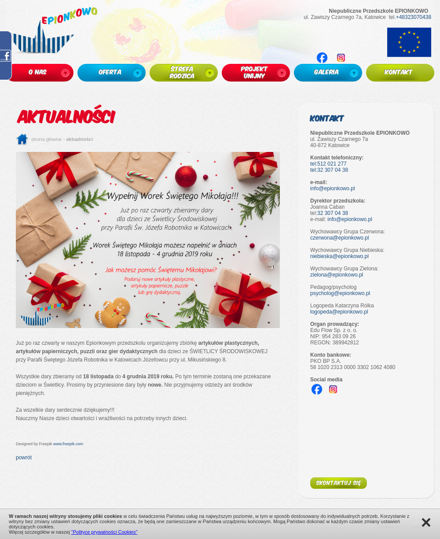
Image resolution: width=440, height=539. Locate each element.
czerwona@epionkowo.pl (339, 238)
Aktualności (79, 139)
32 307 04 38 (332, 213)
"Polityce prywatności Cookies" (104, 532)
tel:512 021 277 (328, 164)
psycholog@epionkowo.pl (340, 293)
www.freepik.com (68, 444)
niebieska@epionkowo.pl (339, 256)
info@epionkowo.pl (332, 188)
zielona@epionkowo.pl (336, 275)
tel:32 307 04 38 (329, 170)
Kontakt (327, 118)
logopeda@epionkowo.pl (339, 312)
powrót (24, 457)
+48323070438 (413, 17)
